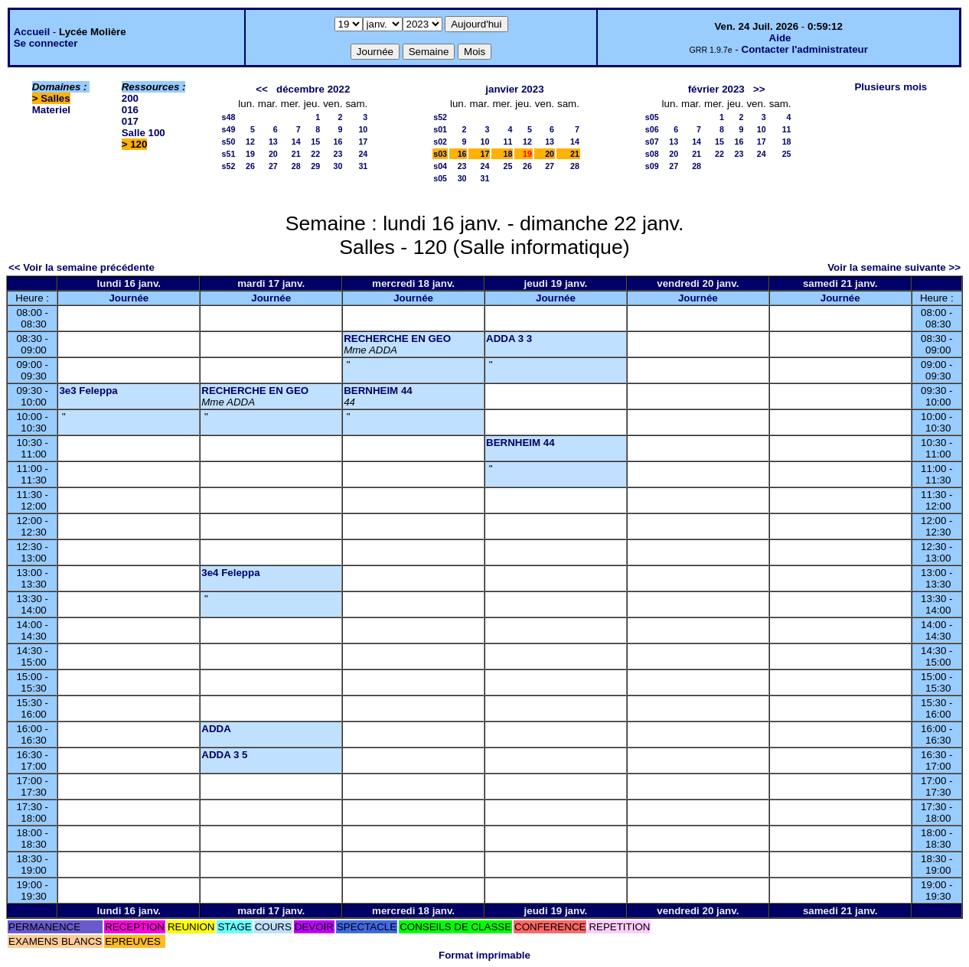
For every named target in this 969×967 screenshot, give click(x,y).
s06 (652, 129)
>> (759, 89)
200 (130, 98)
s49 (229, 129)
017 (130, 121)
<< (262, 89)
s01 (440, 129)
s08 (652, 153)
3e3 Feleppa (88, 390)
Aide (780, 38)
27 (273, 166)
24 (362, 153)
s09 (652, 166)
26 (250, 166)
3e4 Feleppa (230, 572)
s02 (440, 141)
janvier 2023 (514, 89)
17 (362, 141)
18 (507, 153)
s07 (652, 141)
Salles (55, 98)
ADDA (216, 728)
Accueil (32, 31)
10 (362, 129)
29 (315, 166)
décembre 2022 (313, 89)
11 (507, 141)
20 (273, 153)
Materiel (51, 110)
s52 (229, 166)
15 (315, 141)
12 (250, 141)
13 (273, 141)
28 (296, 166)
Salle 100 (143, 132)
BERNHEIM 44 (378, 390)
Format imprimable (484, 955)
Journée (128, 298)
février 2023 (716, 89)
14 (296, 141)
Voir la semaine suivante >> (894, 267)
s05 (440, 178)
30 (338, 166)
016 (130, 110)
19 (250, 153)
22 (315, 153)
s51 (229, 153)
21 (296, 153)
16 (338, 141)
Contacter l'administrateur (805, 49)
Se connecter (46, 43)
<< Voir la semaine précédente (81, 267)
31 (362, 166)
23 (338, 153)
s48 (229, 117)
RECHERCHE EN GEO (397, 338)
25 (507, 166)
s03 (440, 153)
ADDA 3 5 (224, 754)
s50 (229, 141)
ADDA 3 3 (509, 338)
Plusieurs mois (890, 87)
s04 (440, 166)
